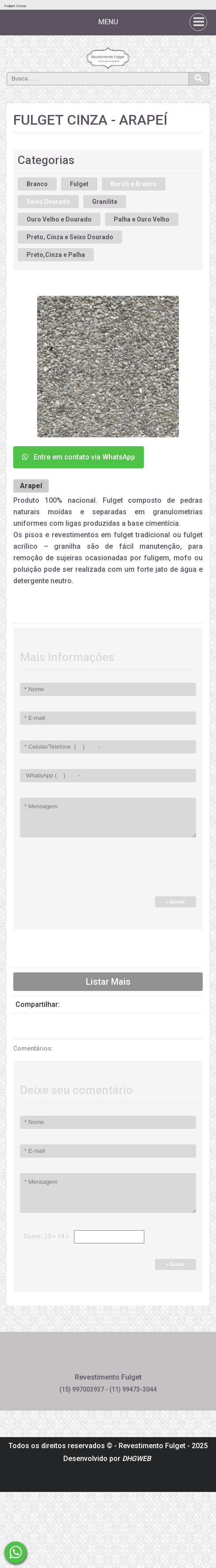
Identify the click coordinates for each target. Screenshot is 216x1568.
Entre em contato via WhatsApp (78, 457)
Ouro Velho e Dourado (59, 219)
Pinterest (108, 1357)
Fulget (79, 183)
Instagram (131, 1357)
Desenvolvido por (107, 1458)
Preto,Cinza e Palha (56, 254)
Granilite (104, 201)
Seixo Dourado (48, 201)
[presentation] (80, 870)
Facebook (84, 1357)
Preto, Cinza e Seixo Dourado (70, 237)
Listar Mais (108, 981)
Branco (37, 183)
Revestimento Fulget (152, 1446)
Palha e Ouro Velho (142, 219)
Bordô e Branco (134, 183)
